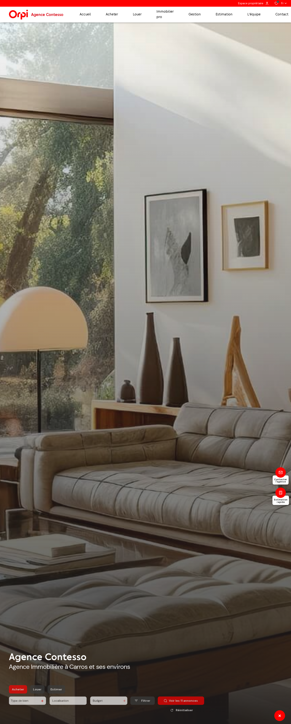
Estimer (56, 696)
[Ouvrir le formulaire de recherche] (142, 707)
